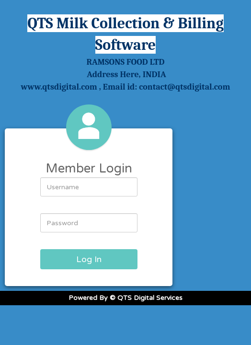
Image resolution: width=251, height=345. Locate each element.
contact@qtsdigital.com (184, 87)
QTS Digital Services (150, 298)
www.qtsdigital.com (59, 87)
